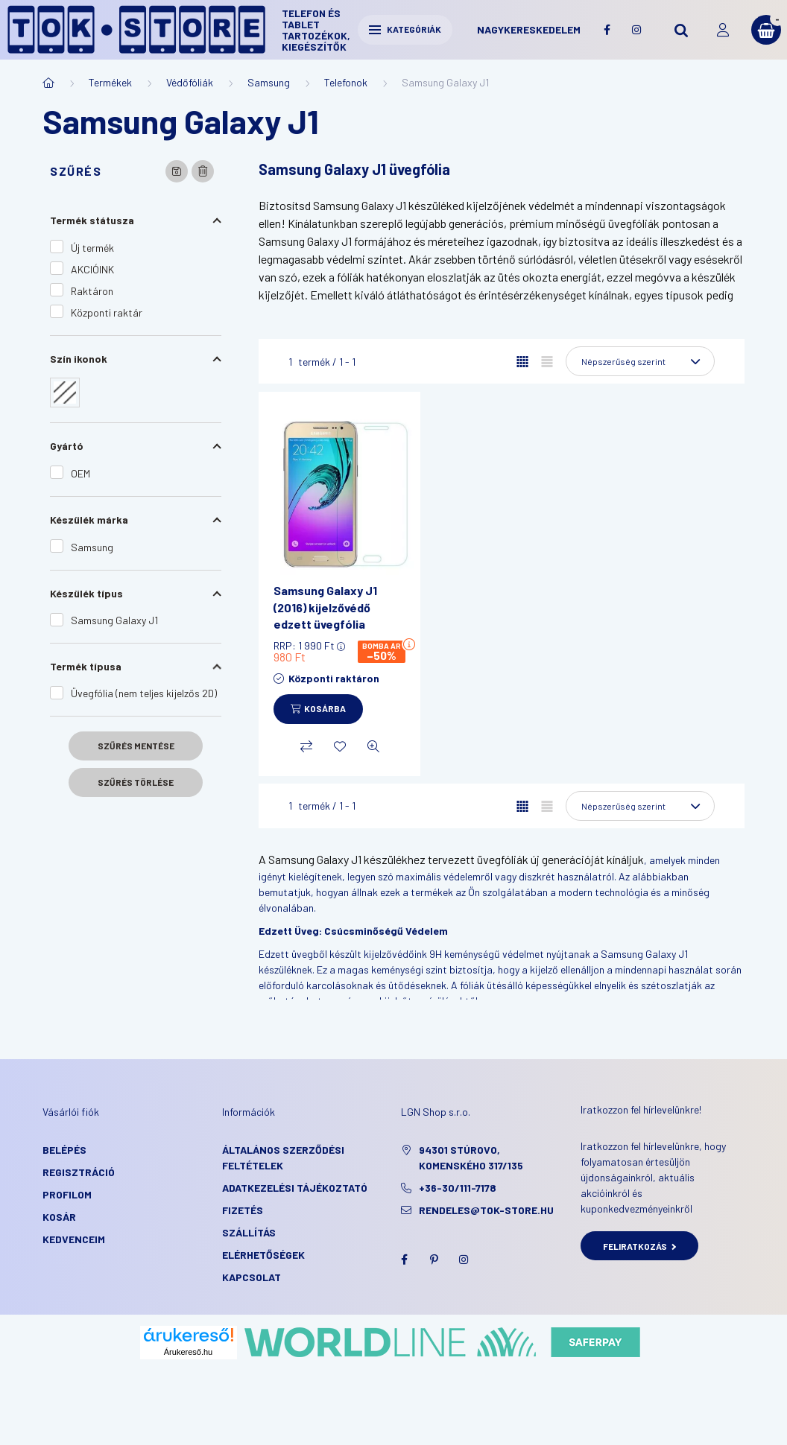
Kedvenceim (73, 1239)
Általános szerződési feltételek (283, 1157)
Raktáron (92, 291)
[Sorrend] (640, 361)
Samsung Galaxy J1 (114, 620)
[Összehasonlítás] (306, 746)
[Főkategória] (48, 82)
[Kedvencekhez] (340, 746)
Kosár (59, 1216)
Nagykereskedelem (529, 29)
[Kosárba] (318, 709)
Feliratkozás (640, 1246)
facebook (607, 30)
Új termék (92, 247)
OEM (80, 473)
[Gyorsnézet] (373, 746)
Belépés (64, 1149)
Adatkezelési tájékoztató (294, 1187)
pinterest (434, 1259)
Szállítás (249, 1232)
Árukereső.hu (188, 1351)
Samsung (268, 82)
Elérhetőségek (263, 1254)
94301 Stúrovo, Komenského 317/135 (471, 1157)
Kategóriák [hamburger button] (405, 29)
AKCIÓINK (92, 269)
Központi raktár (106, 312)
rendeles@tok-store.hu (486, 1210)
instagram (636, 30)
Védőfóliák (189, 82)
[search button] (681, 30)
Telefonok (345, 82)
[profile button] (723, 30)
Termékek (110, 82)
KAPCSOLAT (251, 1277)
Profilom (67, 1194)
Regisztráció (78, 1172)
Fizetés (242, 1210)
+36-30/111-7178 (457, 1187)
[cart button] (766, 30)
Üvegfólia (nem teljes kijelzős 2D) (144, 693)
